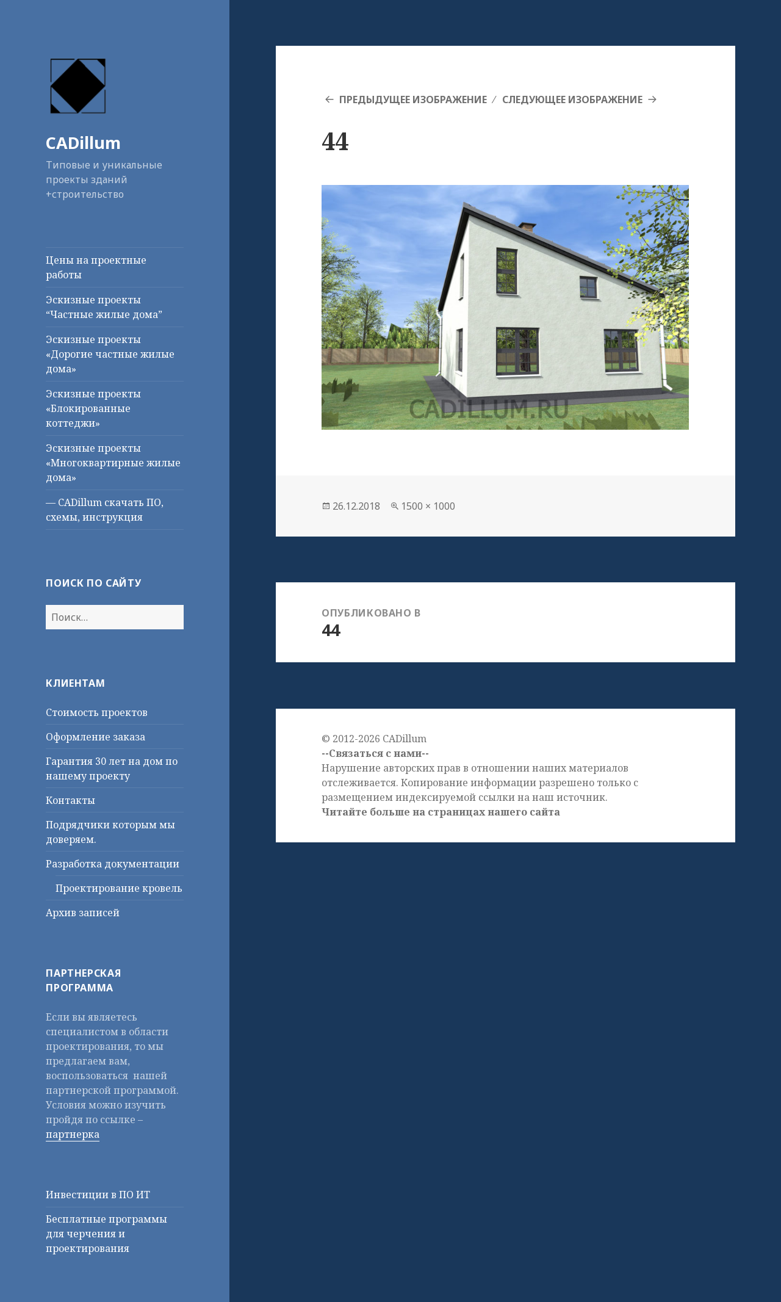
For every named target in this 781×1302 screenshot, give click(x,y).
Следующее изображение (572, 99)
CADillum (83, 142)
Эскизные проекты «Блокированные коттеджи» (93, 408)
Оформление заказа (95, 736)
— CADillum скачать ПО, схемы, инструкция (105, 510)
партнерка (72, 1134)
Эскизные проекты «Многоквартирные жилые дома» (113, 462)
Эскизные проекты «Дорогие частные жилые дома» (110, 354)
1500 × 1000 (428, 506)
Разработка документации (112, 863)
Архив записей (83, 912)
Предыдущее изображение (413, 99)
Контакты (70, 800)
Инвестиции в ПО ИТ (98, 1194)
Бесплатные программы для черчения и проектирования (106, 1233)
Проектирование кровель (119, 888)
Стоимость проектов (97, 712)
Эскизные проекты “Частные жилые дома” (104, 307)
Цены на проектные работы (96, 267)
